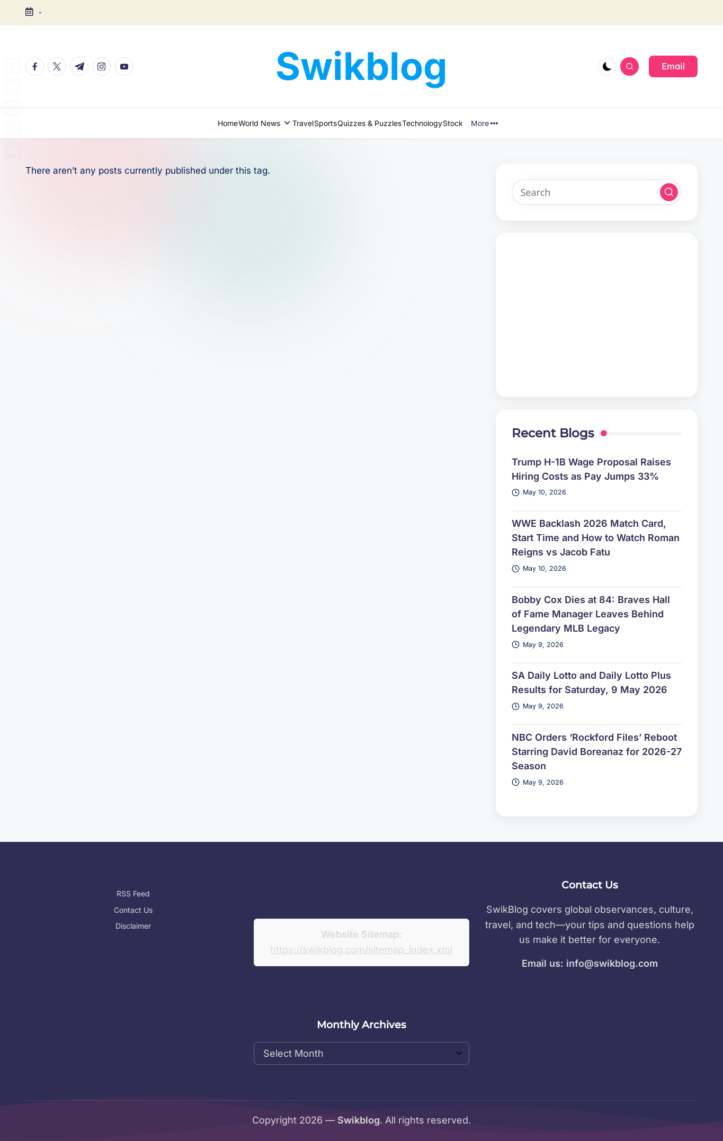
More (534, 123)
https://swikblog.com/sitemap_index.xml (361, 949)
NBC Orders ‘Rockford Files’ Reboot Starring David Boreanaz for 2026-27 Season (597, 751)
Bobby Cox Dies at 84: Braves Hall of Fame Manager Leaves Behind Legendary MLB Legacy (591, 614)
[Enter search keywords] (597, 192)
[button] (673, 66)
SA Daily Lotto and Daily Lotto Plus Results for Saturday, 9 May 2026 (591, 682)
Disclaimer (133, 925)
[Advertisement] (597, 315)
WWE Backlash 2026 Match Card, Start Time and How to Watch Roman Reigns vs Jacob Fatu (596, 538)
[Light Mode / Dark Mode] (607, 66)
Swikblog (361, 66)
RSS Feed (133, 893)
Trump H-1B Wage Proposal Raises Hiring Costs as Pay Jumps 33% (591, 469)
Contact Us (133, 909)
